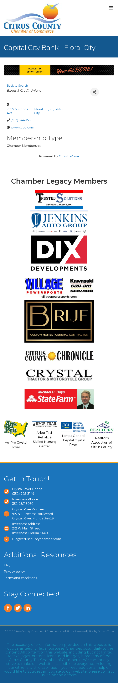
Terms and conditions (20, 578)
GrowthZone (69, 156)
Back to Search (17, 85)
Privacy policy (14, 571)
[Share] (94, 92)
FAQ (7, 565)
